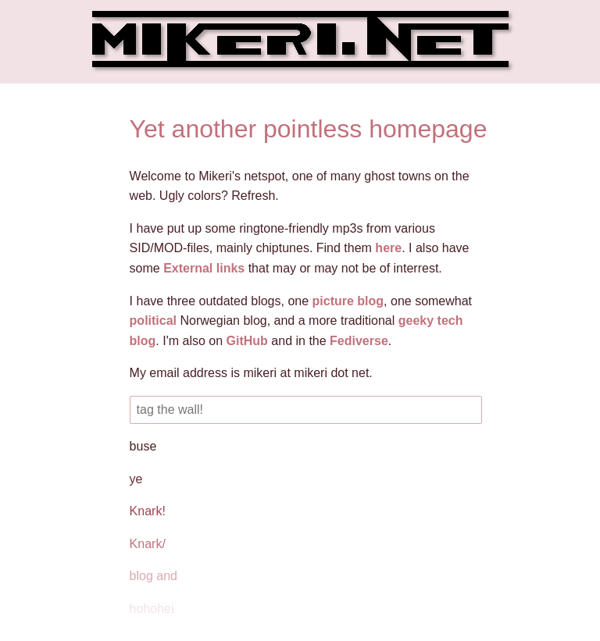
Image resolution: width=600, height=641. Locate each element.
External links (204, 268)
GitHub (247, 340)
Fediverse (359, 340)
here (388, 248)
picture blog (348, 301)
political (153, 320)
